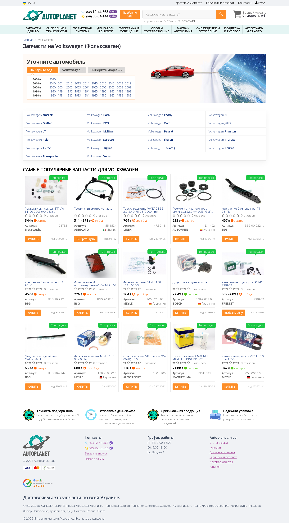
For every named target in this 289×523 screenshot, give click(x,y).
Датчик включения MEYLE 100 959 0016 (94, 358)
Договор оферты (221, 462)
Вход (260, 3)
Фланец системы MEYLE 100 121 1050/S (142, 284)
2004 (86, 87)
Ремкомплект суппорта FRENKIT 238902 (243, 284)
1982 (69, 95)
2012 (69, 83)
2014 (86, 83)
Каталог (215, 467)
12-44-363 (95, 11)
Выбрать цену (86, 239)
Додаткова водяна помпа (190, 282)
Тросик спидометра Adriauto (93, 208)
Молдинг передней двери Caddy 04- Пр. (42, 358)
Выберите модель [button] (106, 70)
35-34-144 (95, 16)
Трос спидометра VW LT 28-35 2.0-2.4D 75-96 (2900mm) (143, 210)
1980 (52, 95)
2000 (52, 87)
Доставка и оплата (189, 3)
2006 (103, 87)
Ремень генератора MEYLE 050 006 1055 (243, 358)
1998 (120, 91)
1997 (111, 91)
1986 (103, 95)
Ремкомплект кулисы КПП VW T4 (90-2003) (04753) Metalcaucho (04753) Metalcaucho (44, 210)
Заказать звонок (96, 454)
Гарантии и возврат (223, 457)
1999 (128, 91)
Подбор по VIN (130, 14)
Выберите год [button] (42, 70)
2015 (95, 83)
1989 (128, 95)
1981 (61, 95)
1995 (95, 91)
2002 (69, 87)
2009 (128, 87)
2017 (111, 83)
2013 (78, 83)
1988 (120, 95)
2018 (120, 83)
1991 (61, 91)
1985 (95, 95)
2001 (61, 87)
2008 (120, 87)
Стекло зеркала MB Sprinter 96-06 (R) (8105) (144, 358)
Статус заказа (219, 443)
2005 (95, 87)
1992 (69, 91)
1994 (86, 91)
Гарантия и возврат (220, 3)
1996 (103, 91)
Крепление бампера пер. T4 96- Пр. (241, 210)
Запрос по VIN (94, 459)
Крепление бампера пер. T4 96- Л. (44, 284)
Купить (32, 239)
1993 (78, 91)
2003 (78, 87)
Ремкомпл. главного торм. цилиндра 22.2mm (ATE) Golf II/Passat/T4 (192, 210)
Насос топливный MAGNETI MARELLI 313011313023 (191, 358)
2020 (52, 79)
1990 (52, 91)
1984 (86, 95)
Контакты (244, 3)
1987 (111, 95)
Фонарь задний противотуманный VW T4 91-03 (95, 284)
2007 (111, 87)
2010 (52, 83)
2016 (103, 83)
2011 (61, 83)
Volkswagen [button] (72, 70)
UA (27, 3)
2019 (128, 83)
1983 (78, 95)
